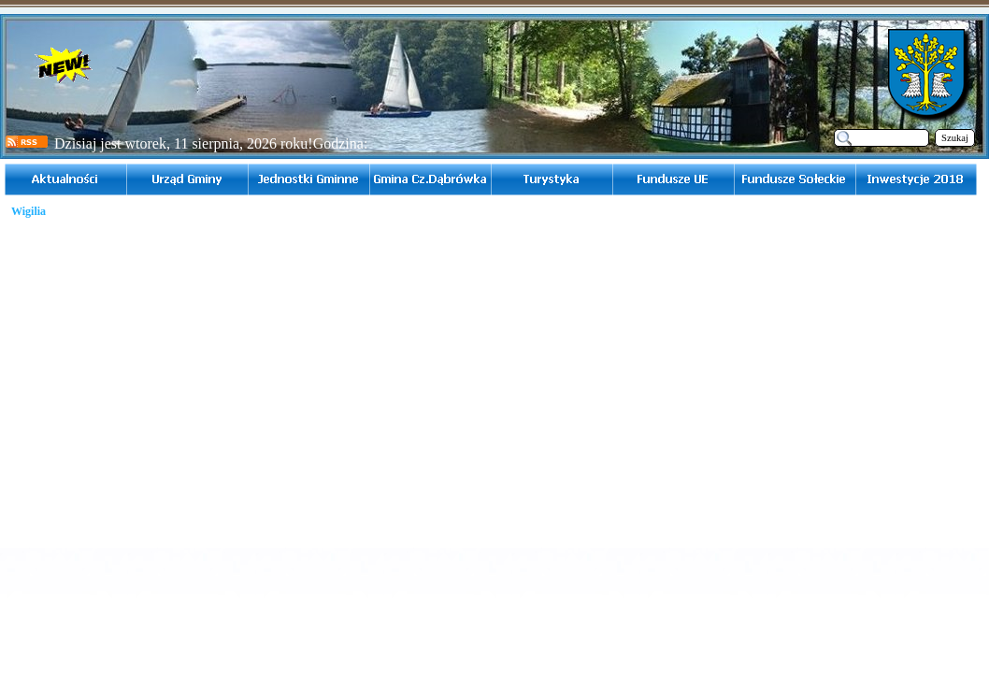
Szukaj (954, 138)
